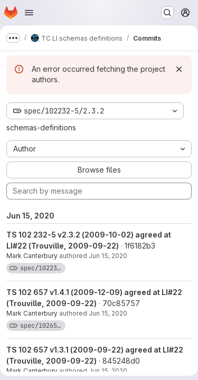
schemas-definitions (41, 127)
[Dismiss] (179, 69)
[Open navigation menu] (29, 12)
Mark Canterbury (32, 256)
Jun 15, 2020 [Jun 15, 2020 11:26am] (108, 256)
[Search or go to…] (167, 12)
